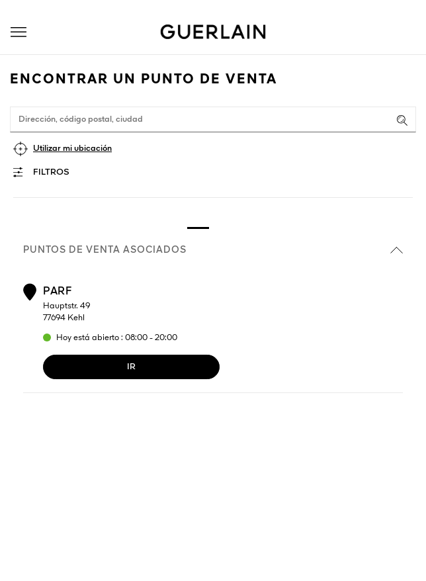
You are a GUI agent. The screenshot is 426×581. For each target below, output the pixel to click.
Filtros (51, 172)
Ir (131, 367)
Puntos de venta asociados (213, 250)
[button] (18, 32)
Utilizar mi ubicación (72, 148)
